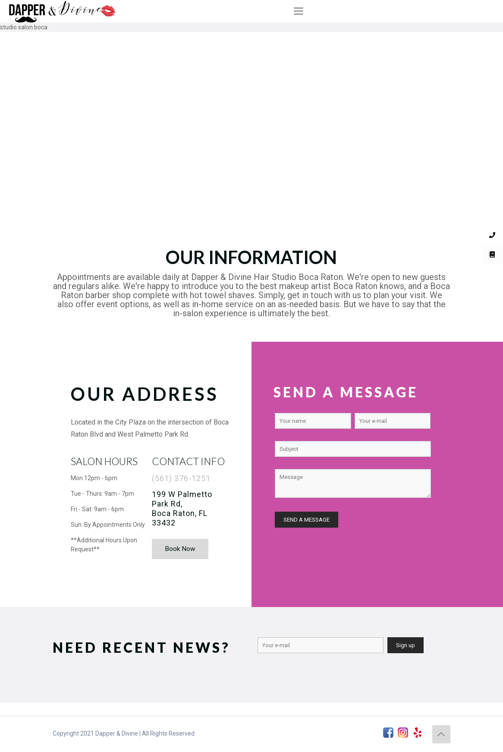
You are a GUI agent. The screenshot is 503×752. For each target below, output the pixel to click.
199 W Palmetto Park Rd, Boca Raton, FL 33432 (182, 508)
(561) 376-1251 (181, 478)
